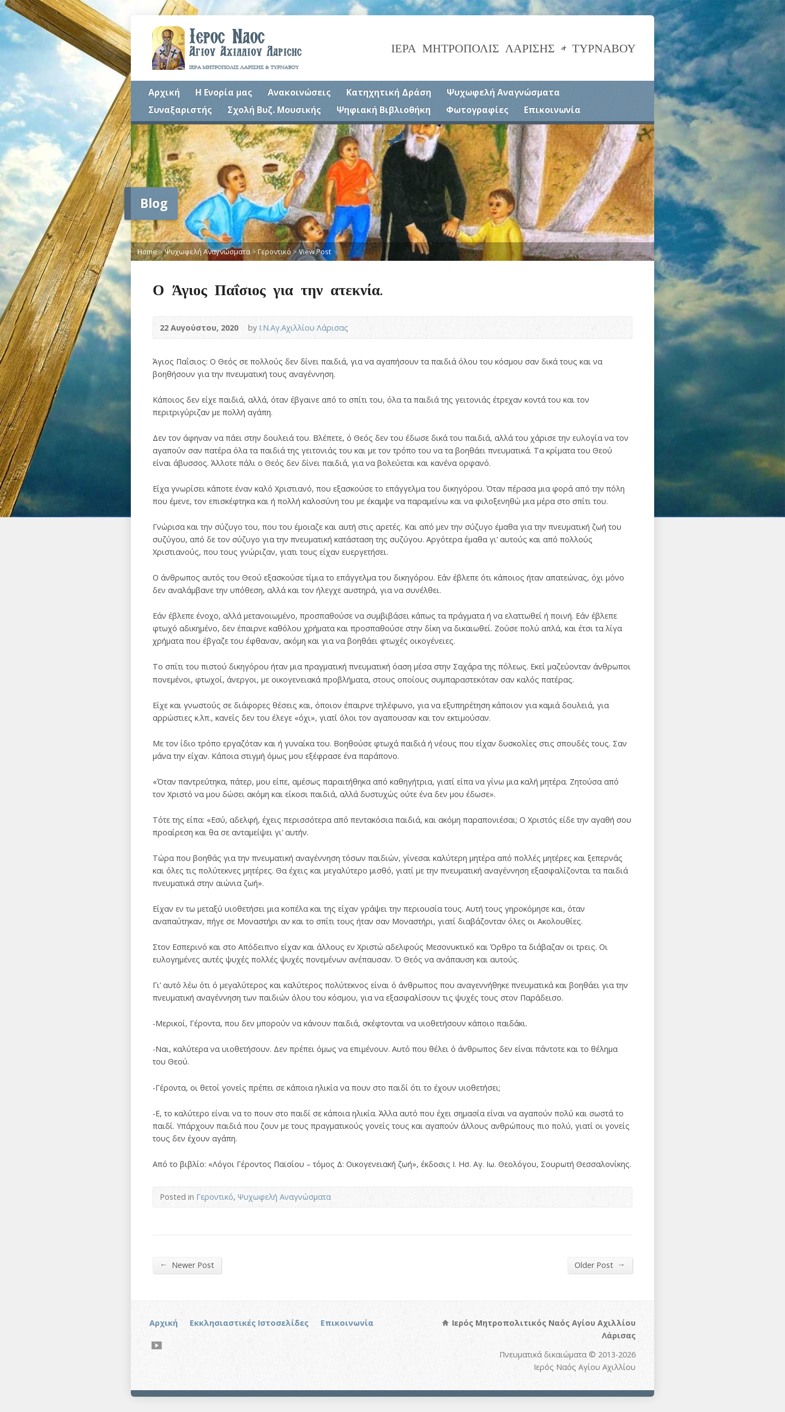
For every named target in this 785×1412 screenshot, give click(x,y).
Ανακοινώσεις (299, 92)
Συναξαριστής (180, 110)
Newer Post (187, 1264)
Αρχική (164, 92)
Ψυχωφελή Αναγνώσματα (503, 92)
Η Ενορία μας (223, 92)
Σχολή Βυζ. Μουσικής (274, 110)
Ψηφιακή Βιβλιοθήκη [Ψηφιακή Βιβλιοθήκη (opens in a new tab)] (383, 110)
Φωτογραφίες (477, 110)
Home (147, 251)
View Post (315, 251)
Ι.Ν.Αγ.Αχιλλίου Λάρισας (303, 327)
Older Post (600, 1264)
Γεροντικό (274, 251)
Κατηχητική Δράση (388, 92)
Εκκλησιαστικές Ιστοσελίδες (249, 1323)
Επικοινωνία (552, 110)
